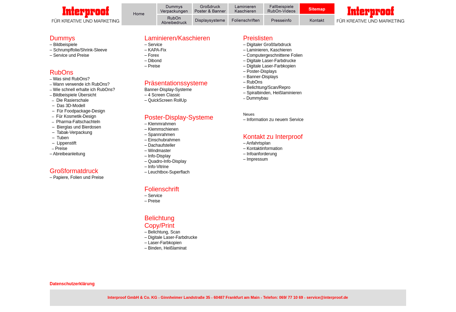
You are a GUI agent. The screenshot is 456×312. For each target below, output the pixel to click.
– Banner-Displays (260, 76)
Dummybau (257, 98)
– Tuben (59, 137)
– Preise (152, 66)
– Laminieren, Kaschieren (267, 49)
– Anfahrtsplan (257, 143)
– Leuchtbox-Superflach (167, 172)
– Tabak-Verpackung (71, 132)
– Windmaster (158, 150)
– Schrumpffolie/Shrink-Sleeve (78, 49)
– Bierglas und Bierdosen (75, 127)
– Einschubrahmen (162, 139)
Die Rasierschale (72, 100)
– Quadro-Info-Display (165, 161)
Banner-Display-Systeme (168, 89)
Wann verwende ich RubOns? (81, 84)
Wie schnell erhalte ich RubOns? (84, 89)
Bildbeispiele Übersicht (74, 94)
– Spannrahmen (160, 134)
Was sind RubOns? (71, 78)
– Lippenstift (63, 143)
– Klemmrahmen (160, 123)
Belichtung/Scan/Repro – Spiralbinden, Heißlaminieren (272, 90)
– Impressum (255, 159)
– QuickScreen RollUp (166, 100)
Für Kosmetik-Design (76, 116)
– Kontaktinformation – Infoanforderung (263, 151)
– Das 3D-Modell (67, 105)
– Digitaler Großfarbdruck (267, 44)
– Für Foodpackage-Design (77, 111)
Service (155, 44)
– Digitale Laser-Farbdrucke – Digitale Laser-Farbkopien (269, 63)
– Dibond (153, 60)
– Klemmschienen (161, 129)
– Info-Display (158, 156)
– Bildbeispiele (63, 44)
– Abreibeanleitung (67, 153)
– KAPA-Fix (155, 49)
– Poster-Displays (260, 71)
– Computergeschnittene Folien (273, 55)
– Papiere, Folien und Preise (77, 177)
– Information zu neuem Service (273, 119)
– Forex (152, 55)
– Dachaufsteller (160, 145)
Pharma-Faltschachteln (78, 121)
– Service (153, 195)
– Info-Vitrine (157, 166)
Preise (61, 148)
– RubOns (253, 82)
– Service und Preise (69, 55)
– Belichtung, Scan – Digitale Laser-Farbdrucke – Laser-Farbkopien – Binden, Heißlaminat (171, 240)
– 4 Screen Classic (162, 94)
